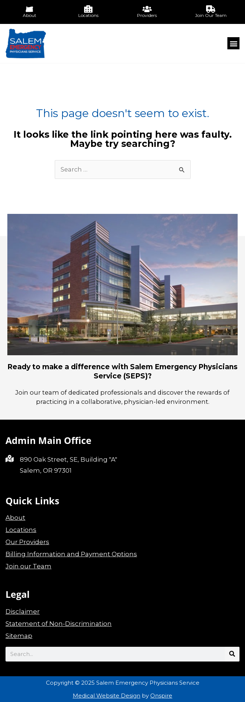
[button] (233, 43)
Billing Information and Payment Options (71, 554)
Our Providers (27, 542)
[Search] (232, 654)
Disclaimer (23, 611)
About (15, 517)
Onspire (161, 695)
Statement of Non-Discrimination (59, 623)
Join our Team (28, 566)
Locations (21, 529)
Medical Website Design (106, 695)
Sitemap (19, 635)
